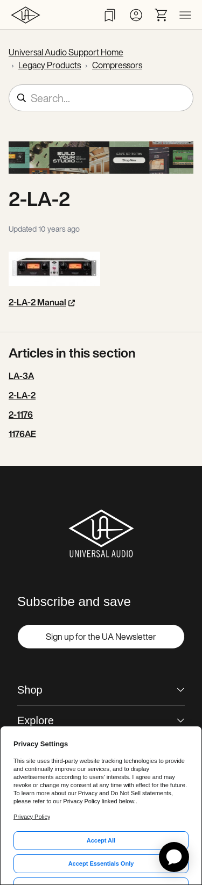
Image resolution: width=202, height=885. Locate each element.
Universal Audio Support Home (66, 52)
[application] (174, 857)
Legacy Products (49, 65)
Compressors (117, 65)
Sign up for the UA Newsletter (101, 636)
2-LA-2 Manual (37, 302)
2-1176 (21, 414)
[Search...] (101, 97)
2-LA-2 (22, 395)
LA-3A (21, 375)
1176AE (22, 433)
